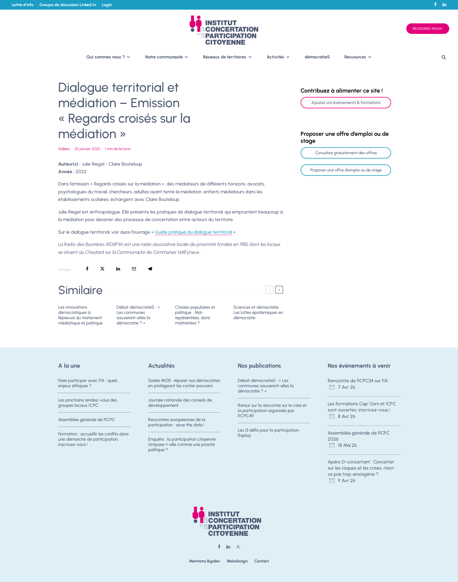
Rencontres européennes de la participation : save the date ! (176, 423)
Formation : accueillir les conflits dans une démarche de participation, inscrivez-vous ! (93, 443)
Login (107, 4)
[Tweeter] (102, 269)
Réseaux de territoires (224, 57)
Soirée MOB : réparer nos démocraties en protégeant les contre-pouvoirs (184, 383)
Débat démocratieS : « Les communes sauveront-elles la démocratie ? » (138, 315)
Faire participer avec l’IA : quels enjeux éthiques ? (87, 383)
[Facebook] (435, 4)
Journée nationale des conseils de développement (180, 403)
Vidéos (64, 149)
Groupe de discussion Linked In (67, 4)
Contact (261, 561)
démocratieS (317, 57)
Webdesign (237, 561)
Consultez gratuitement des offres (346, 152)
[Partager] (87, 269)
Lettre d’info (23, 4)
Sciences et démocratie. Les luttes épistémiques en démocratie (258, 312)
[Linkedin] (444, 4)
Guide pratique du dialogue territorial (193, 232)
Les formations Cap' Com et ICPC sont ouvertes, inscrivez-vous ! (362, 407)
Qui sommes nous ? (105, 57)
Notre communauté (164, 57)
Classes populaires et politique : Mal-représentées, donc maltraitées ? (195, 315)
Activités (275, 57)
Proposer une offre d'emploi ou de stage (346, 170)
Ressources (355, 57)
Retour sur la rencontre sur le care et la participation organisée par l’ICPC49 (272, 411)
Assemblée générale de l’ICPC (86, 420)
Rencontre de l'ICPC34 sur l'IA (358, 380)
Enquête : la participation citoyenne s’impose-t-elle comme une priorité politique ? (182, 448)
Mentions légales (204, 561)
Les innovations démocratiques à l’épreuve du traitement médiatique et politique (80, 315)
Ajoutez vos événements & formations (346, 102)
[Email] (134, 269)
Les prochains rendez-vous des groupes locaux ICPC (87, 403)
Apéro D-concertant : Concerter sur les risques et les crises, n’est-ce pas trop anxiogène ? (361, 468)
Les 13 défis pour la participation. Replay (269, 434)
